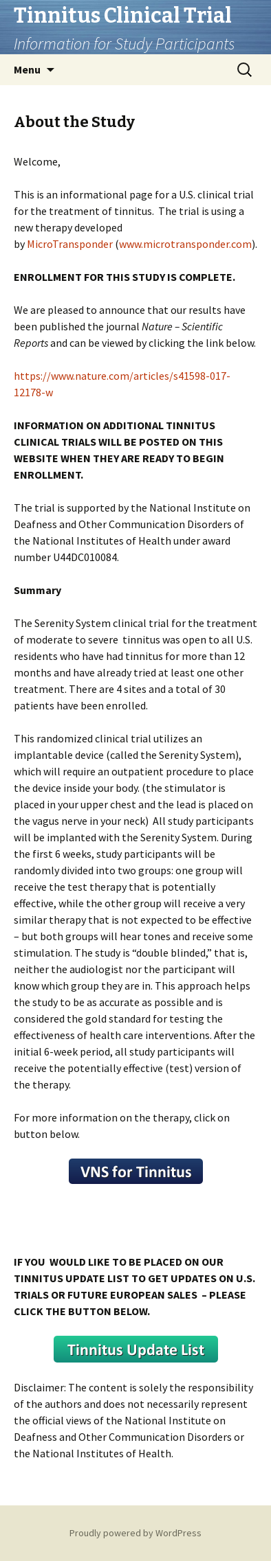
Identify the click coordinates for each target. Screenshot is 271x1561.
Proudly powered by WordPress (135, 1533)
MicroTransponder (70, 244)
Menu (27, 69)
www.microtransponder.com (185, 244)
